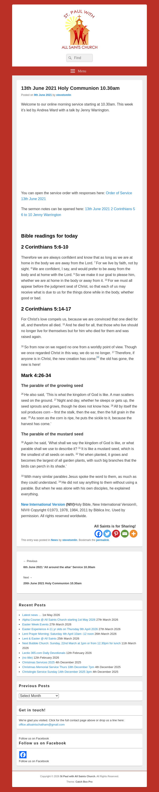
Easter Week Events (35, 624)
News (54, 540)
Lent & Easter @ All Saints (39, 638)
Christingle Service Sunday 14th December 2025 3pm (57, 671)
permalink (102, 540)
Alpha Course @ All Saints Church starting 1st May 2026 (58, 619)
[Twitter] (107, 534)
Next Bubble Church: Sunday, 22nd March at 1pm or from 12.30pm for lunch (71, 643)
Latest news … (32, 615)
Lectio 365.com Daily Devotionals (43, 653)
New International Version (43, 504)
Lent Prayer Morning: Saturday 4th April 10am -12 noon (58, 633)
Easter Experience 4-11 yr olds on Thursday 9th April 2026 (60, 629)
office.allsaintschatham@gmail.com (42, 724)
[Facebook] (98, 534)
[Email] (125, 534)
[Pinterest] (116, 534)
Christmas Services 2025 (38, 662)
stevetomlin (63, 95)
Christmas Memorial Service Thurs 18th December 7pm (58, 667)
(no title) (27, 657)
